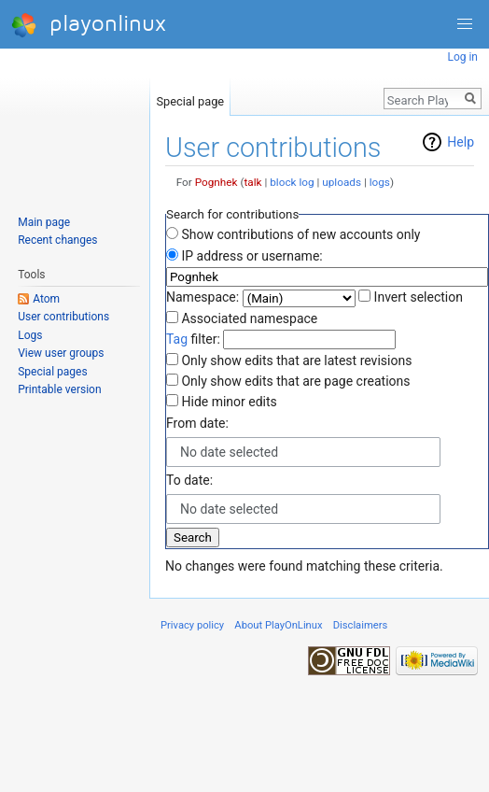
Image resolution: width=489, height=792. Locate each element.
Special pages (52, 371)
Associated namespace (249, 318)
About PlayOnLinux (278, 625)
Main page (44, 222)
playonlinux (88, 24)
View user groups (61, 353)
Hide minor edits (228, 401)
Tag (177, 339)
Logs (30, 335)
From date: (197, 423)
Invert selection (418, 297)
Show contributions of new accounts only (300, 234)
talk (252, 182)
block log (292, 182)
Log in (462, 57)
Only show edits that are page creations (295, 381)
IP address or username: (251, 255)
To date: (189, 480)
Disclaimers (360, 625)
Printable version (59, 389)
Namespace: (202, 297)
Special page (190, 97)
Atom (46, 298)
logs (380, 182)
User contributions (63, 316)
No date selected (229, 452)
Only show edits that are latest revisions (296, 360)
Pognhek (216, 182)
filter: (193, 339)
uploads (341, 182)
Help (460, 141)
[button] (464, 24)
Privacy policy (192, 625)
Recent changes (57, 240)
